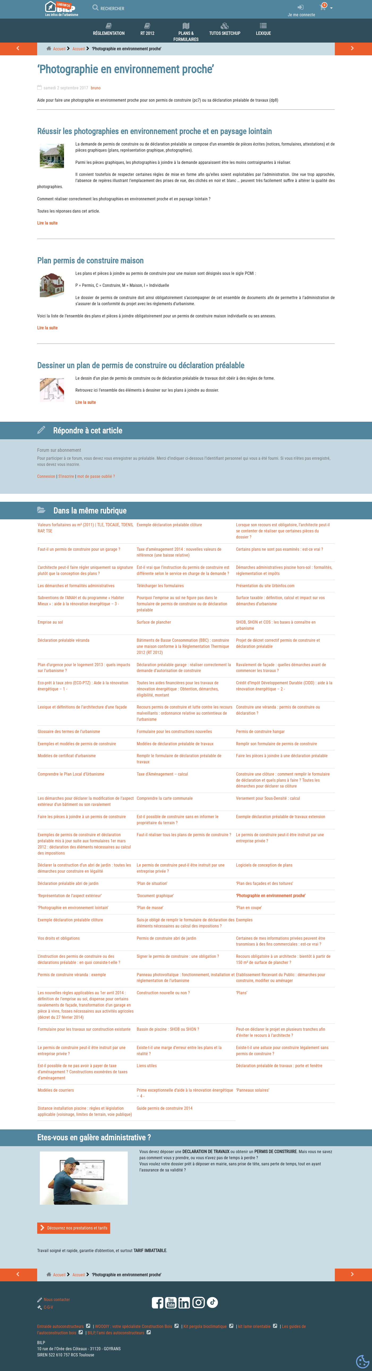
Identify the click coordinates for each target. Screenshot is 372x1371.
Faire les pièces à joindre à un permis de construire (82, 816)
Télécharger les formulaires (160, 585)
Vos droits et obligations (59, 938)
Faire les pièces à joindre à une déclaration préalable (282, 755)
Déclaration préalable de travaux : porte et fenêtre (279, 1065)
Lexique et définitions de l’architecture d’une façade (82, 707)
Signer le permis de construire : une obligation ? (178, 956)
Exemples (244, 919)
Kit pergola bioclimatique (205, 1326)
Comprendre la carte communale (165, 798)
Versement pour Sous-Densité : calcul (268, 798)
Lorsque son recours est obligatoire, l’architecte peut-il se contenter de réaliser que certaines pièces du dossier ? (283, 531)
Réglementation (108, 29)
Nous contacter (53, 1299)
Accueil (59, 48)
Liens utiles (147, 1065)
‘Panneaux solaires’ (252, 1090)
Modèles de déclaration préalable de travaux (175, 743)
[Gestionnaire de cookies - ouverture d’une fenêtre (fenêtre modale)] (362, 1362)
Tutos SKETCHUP (224, 29)
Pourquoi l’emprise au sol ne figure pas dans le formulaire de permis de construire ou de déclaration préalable (182, 603)
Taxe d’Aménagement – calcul (162, 774)
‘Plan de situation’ (152, 883)
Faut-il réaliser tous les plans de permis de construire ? (184, 834)
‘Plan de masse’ (150, 907)
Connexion (46, 476)
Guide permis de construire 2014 (165, 1108)
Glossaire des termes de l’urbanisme (69, 731)
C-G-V (45, 1307)
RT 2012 (147, 29)
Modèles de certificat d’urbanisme (67, 755)
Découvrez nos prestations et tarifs (73, 1228)
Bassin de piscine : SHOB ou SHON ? (168, 1029)
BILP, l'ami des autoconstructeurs (116, 1332)
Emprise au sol (50, 622)
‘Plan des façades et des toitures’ (264, 883)
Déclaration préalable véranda (63, 640)
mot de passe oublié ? (96, 476)
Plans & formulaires (186, 32)
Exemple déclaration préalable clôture (169, 524)
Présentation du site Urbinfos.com (265, 585)
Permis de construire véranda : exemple (72, 974)
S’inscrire (66, 476)
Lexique (263, 29)
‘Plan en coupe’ (249, 907)
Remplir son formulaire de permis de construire (276, 743)
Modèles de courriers (56, 1090)
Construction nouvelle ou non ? (163, 992)
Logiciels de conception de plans (264, 865)
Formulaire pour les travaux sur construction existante (84, 1029)
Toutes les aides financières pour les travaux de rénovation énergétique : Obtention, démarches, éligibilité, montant (178, 689)
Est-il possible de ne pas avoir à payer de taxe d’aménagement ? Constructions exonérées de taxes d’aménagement (82, 1071)
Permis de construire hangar (260, 731)
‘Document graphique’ (155, 895)
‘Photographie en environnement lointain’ (73, 907)
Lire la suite (47, 223)
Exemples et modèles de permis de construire (77, 743)
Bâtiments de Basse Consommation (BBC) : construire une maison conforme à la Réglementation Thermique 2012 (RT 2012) (183, 646)
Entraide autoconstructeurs (61, 1326)
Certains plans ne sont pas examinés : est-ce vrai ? (279, 549)
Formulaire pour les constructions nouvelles (174, 731)
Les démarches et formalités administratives (76, 585)
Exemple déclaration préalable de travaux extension (280, 816)
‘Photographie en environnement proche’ (270, 895)
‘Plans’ (241, 992)
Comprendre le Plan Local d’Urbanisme (71, 774)
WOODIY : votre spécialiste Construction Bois (134, 1326)
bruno (96, 87)
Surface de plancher (154, 622)
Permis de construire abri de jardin (166, 938)
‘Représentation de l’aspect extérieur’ (70, 895)
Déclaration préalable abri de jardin (68, 883)
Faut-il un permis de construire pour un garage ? (79, 549)
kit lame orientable (255, 1326)
